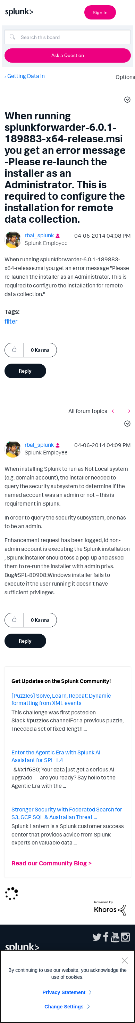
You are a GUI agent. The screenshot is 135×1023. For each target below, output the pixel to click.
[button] (126, 100)
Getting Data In (26, 75)
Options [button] (123, 76)
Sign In (100, 12)
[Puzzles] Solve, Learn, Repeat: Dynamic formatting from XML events (61, 699)
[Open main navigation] (125, 11)
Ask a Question (67, 55)
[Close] (124, 960)
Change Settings (64, 1006)
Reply (25, 371)
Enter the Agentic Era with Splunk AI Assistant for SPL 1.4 (55, 756)
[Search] (68, 37)
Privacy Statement (64, 992)
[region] (67, 986)
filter (11, 321)
